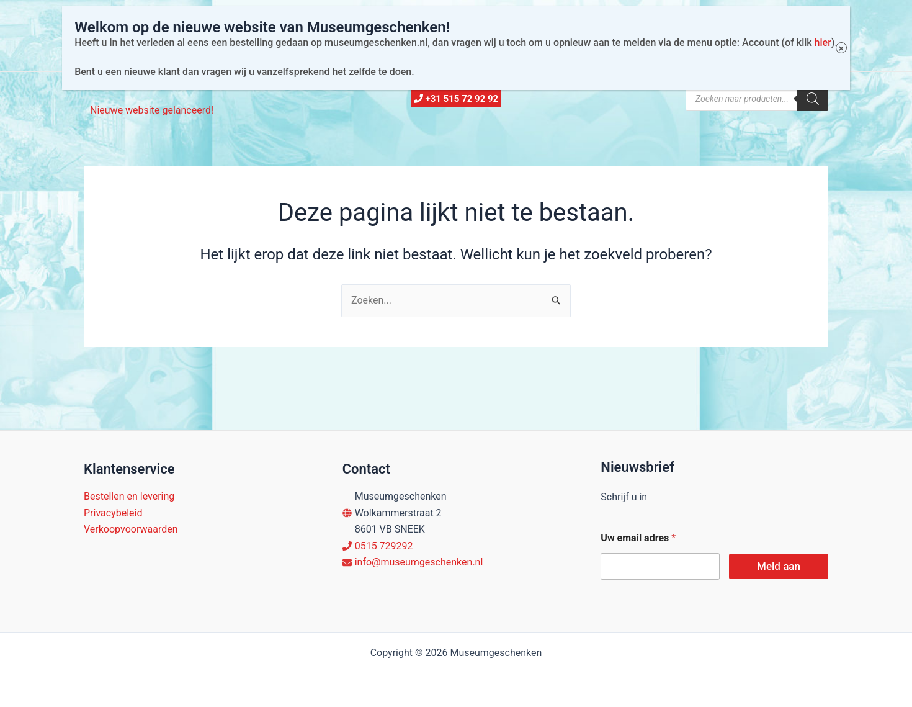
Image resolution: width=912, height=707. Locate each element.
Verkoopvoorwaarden (131, 529)
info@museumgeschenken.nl (419, 562)
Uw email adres (638, 538)
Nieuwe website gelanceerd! (151, 110)
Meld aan (778, 566)
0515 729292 (384, 546)
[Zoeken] (812, 98)
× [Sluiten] (830, 22)
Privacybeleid (113, 513)
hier (811, 16)
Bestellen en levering (129, 496)
